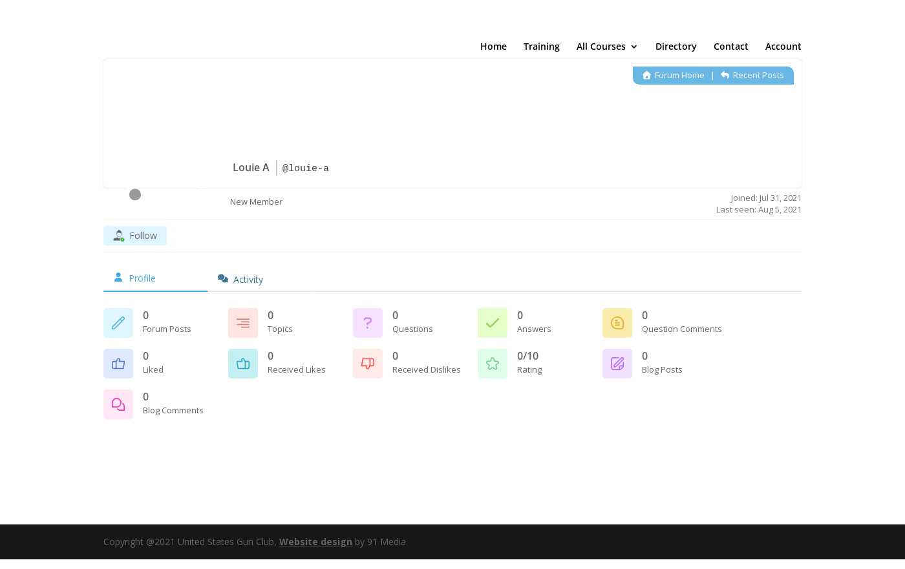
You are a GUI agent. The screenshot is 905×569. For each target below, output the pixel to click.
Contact (731, 48)
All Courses (601, 48)
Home (493, 48)
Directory (676, 48)
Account (783, 48)
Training (542, 48)
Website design (315, 541)
